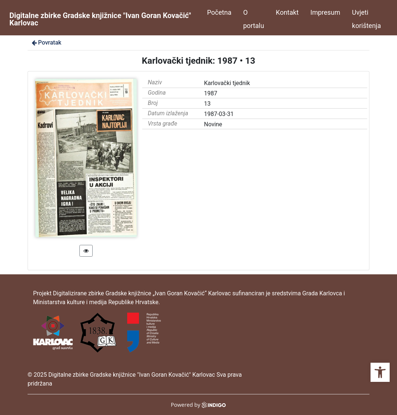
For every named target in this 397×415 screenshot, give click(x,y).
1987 (210, 93)
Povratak (46, 42)
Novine (213, 124)
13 (207, 103)
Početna (219, 12)
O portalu (253, 18)
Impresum (325, 12)
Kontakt (287, 12)
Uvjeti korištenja (366, 18)
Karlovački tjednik (227, 83)
